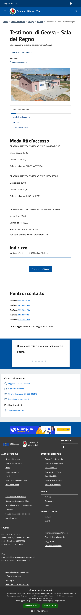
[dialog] (40, 601)
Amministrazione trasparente (17, 571)
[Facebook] (63, 447)
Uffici (7, 467)
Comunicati (49, 501)
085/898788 (23, 314)
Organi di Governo (12, 459)
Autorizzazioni (11, 518)
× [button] (78, 589)
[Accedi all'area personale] (71, 3)
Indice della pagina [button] (21, 109)
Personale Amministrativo (16, 480)
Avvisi (47, 505)
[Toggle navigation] (4, 11)
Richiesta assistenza (53, 545)
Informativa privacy (13, 576)
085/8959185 (24, 300)
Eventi (47, 520)
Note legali (9, 580)
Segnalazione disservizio (55, 537)
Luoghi (31, 21)
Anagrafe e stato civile (54, 459)
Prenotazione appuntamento (56, 532)
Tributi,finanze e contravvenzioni (18, 505)
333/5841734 (24, 310)
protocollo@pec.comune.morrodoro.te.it (18, 557)
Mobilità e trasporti (53, 484)
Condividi (15, 52)
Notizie (48, 496)
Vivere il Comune (18, 21)
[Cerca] (76, 11)
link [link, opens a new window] (63, 601)
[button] (40, 611)
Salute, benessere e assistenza (17, 513)
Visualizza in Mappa (40, 269)
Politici (8, 476)
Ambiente (9, 509)
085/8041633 (24, 305)
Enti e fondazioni (12, 471)
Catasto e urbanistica (53, 480)
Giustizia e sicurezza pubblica (17, 501)
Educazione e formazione (15, 496)
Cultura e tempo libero (54, 463)
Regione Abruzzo (10, 3)
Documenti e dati (12, 484)
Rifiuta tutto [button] (50, 606)
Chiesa (40, 21)
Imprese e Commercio (54, 471)
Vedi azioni (27, 52)
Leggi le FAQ (50, 541)
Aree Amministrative (13, 463)
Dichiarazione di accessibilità (17, 584)
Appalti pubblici (51, 476)
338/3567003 (24, 319)
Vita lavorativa (51, 467)
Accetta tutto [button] (31, 606)
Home (5, 21)
